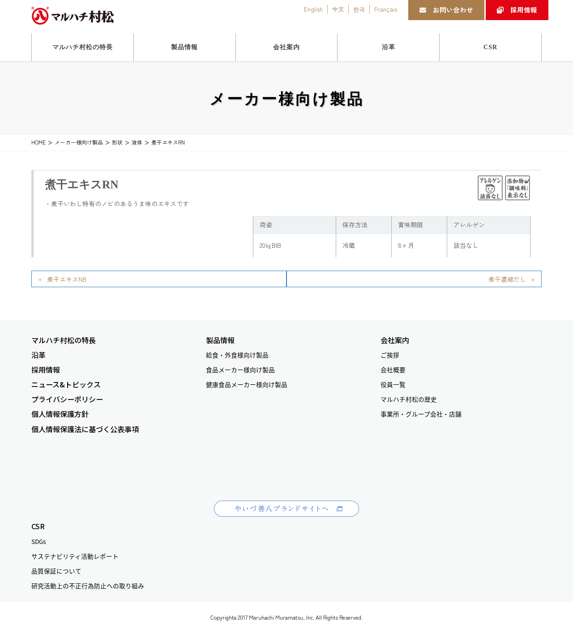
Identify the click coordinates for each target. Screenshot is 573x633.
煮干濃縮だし (507, 279)
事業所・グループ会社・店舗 (421, 413)
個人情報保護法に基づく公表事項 (85, 429)
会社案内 (395, 340)
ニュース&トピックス (66, 384)
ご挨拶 (390, 354)
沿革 (38, 355)
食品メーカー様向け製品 (240, 369)
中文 (338, 8)
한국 (359, 8)
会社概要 (393, 369)
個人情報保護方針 (60, 414)
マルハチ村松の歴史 (409, 399)
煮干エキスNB (66, 279)
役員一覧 (393, 384)
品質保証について (56, 570)
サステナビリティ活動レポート (75, 556)
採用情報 (517, 9)
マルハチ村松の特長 (63, 340)
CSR (38, 526)
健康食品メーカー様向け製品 (246, 384)
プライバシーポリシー (67, 399)
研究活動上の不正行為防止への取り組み (87, 585)
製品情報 (220, 340)
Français (385, 8)
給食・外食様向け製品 (237, 354)
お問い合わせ (446, 9)
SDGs (38, 541)
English (313, 8)
